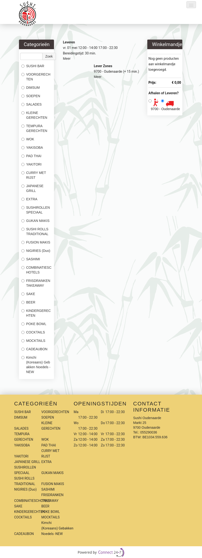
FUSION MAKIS (35, 242)
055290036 (148, 432)
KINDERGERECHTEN (36, 313)
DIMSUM (30, 87)
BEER (28, 302)
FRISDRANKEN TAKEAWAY (35, 283)
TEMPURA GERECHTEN (34, 128)
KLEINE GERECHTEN (34, 115)
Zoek (49, 56)
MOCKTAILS (33, 341)
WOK (27, 139)
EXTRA (29, 199)
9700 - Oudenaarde (165, 109)
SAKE (28, 294)
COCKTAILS (33, 332)
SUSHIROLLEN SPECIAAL (35, 210)
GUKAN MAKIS (35, 221)
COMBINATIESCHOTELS (36, 270)
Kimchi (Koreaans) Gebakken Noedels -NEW (35, 365)
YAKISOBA (32, 147)
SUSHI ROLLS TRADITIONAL (34, 231)
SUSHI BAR (32, 66)
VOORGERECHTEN (35, 76)
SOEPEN (30, 96)
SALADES (31, 104)
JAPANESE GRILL (32, 188)
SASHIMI (30, 259)
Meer (67, 58)
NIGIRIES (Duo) (35, 251)
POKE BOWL (33, 324)
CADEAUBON (34, 349)
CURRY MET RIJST (33, 175)
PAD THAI (31, 156)
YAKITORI (31, 164)
